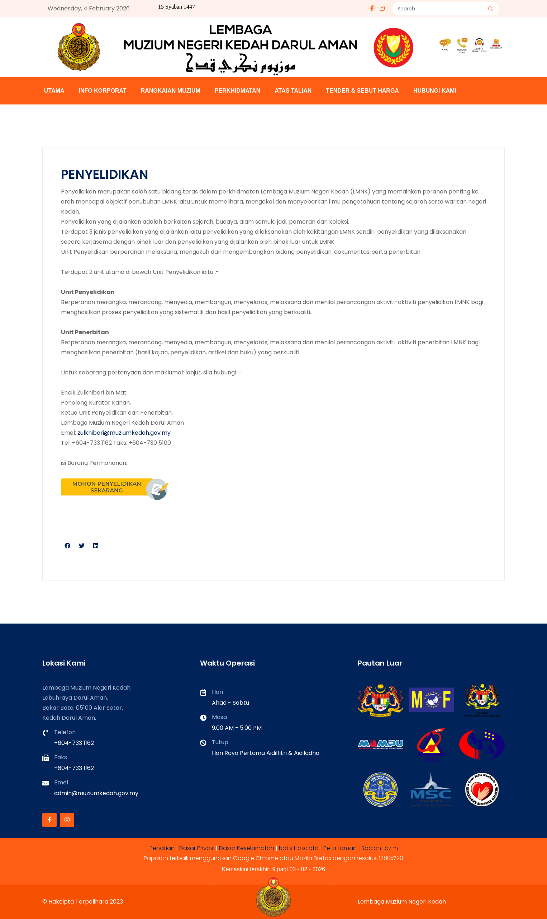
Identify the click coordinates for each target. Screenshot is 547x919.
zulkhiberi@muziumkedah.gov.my (124, 433)
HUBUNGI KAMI (434, 91)
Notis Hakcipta (299, 848)
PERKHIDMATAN (237, 91)
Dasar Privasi (196, 848)
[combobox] (445, 8)
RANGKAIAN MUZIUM (170, 91)
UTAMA (54, 91)
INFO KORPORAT (103, 91)
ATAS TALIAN (293, 91)
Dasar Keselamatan (246, 848)
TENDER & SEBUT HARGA (362, 91)
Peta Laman (340, 848)
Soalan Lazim (379, 848)
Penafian (162, 848)
